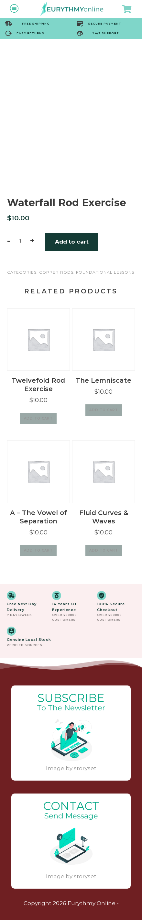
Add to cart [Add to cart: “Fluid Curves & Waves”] (103, 550)
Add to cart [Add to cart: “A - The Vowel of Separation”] (38, 550)
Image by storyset (71, 768)
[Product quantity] (20, 240)
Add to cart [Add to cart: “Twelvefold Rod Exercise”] (38, 418)
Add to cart (72, 241)
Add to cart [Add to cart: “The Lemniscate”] (103, 410)
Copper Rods (56, 272)
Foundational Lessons (105, 272)
